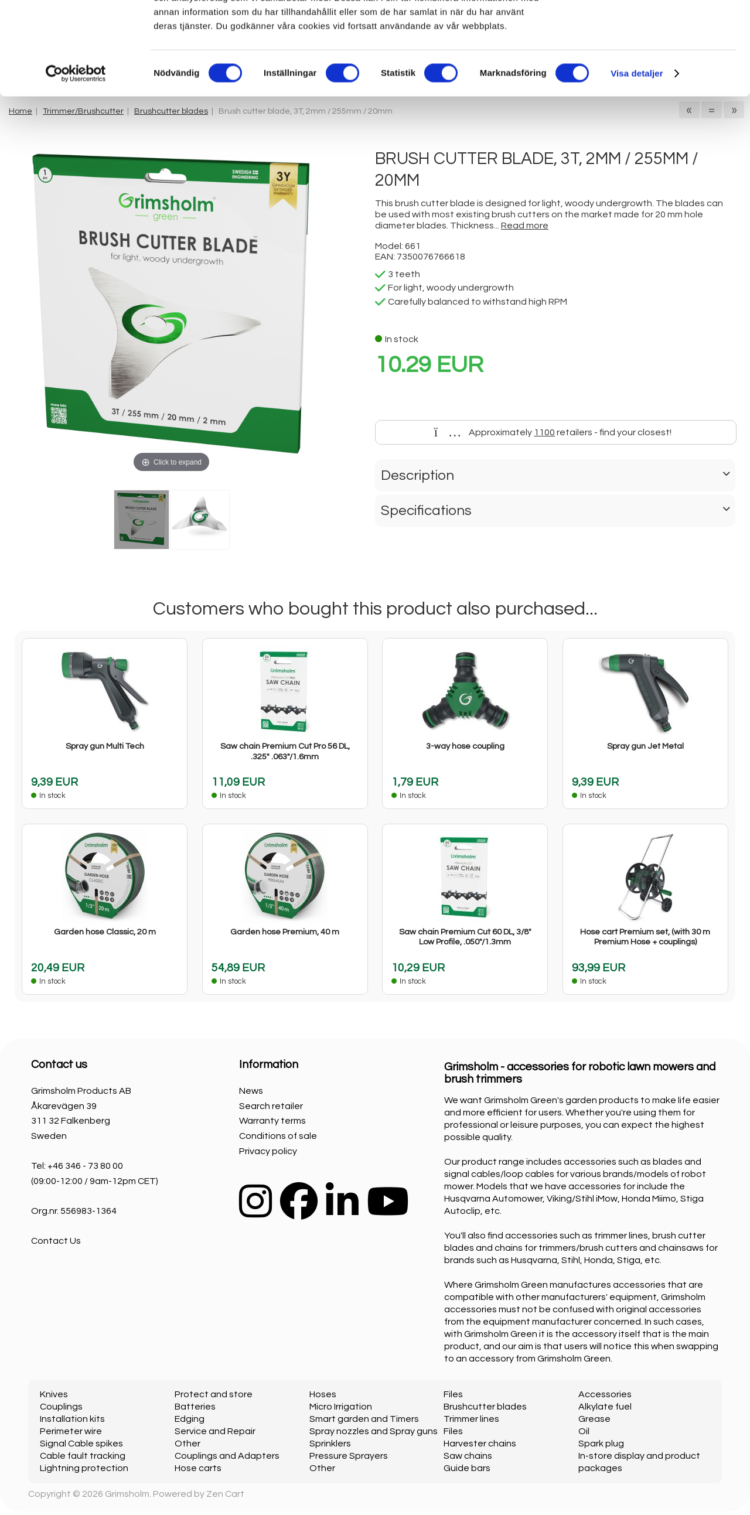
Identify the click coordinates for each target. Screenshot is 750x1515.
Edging (189, 1419)
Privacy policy (268, 1151)
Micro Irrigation (340, 1406)
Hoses (322, 1394)
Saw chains (468, 1456)
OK (652, 29)
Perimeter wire (71, 1431)
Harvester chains (480, 1443)
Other (187, 1443)
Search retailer (271, 1106)
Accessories (605, 1394)
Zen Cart (225, 1494)
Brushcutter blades (485, 1406)
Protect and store (214, 1394)
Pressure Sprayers (348, 1456)
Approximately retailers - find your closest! (553, 432)
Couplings (61, 1406)
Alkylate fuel (605, 1406)
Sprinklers (330, 1443)
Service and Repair (215, 1431)
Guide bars (467, 1468)
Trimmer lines (471, 1419)
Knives (54, 1394)
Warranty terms (272, 1120)
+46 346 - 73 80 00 (85, 1166)
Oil (583, 1431)
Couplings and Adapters (227, 1456)
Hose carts (198, 1468)
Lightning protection (84, 1468)
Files (453, 1394)
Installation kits (72, 1419)
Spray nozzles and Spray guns (373, 1431)
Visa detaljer (637, 160)
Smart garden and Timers (364, 1419)
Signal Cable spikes (81, 1443)
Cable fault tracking (82, 1456)
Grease (594, 1419)
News (251, 1091)
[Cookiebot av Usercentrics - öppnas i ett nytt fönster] (76, 160)
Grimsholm (127, 1494)
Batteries (195, 1406)
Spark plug (601, 1443)
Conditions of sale (278, 1136)
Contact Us (56, 1241)
